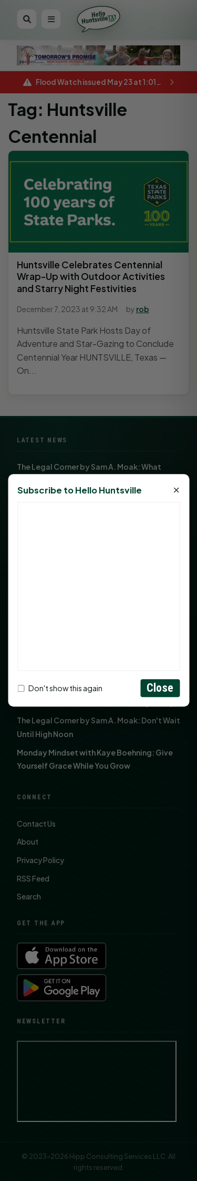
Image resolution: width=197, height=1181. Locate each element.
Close (160, 688)
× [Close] (176, 491)
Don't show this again (59, 688)
